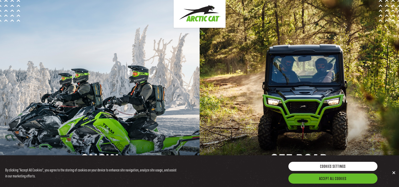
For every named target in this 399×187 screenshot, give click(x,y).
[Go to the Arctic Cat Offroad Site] (299, 93)
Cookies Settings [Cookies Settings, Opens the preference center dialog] (333, 168)
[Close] (394, 174)
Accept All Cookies (333, 180)
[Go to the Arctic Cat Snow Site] (100, 93)
